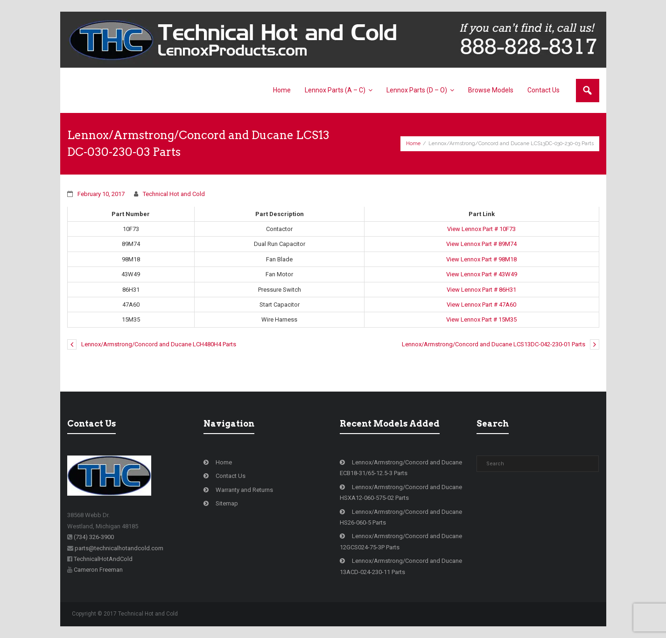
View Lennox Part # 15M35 (481, 319)
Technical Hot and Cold (174, 193)
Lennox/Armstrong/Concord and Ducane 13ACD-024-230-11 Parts (401, 566)
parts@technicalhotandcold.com (119, 548)
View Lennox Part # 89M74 (481, 243)
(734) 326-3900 (94, 536)
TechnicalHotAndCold (103, 558)
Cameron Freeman (98, 569)
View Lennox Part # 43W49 (481, 274)
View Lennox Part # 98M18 (481, 259)
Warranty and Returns (244, 489)
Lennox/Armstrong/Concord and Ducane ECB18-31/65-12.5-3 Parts (401, 468)
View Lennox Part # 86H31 (481, 289)
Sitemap (227, 503)
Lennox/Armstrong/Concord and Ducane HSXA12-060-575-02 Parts (401, 492)
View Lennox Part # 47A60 (481, 304)
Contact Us (230, 475)
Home (413, 143)
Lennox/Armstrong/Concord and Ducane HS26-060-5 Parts (401, 517)
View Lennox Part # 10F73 (481, 228)
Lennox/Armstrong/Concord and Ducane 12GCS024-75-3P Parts (401, 541)
